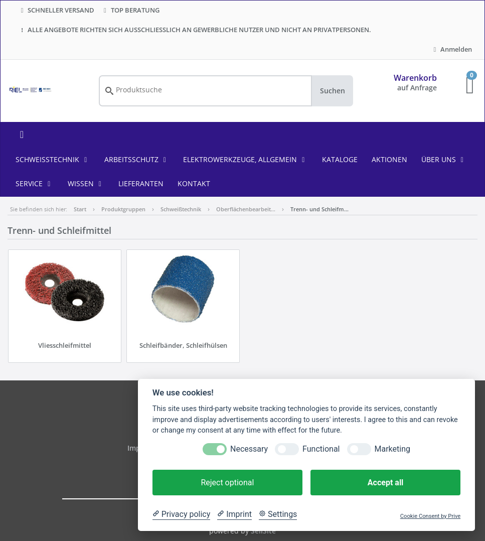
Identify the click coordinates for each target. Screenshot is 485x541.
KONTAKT (194, 183)
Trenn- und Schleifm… (319, 209)
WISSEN (86, 183)
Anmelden (451, 49)
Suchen (332, 90)
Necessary (249, 449)
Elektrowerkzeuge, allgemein (245, 159)
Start (80, 209)
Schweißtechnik (53, 159)
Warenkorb (415, 77)
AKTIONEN (389, 159)
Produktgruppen (123, 209)
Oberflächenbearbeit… (245, 209)
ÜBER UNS (444, 159)
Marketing (392, 449)
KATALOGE (340, 159)
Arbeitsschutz (137, 159)
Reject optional (227, 482)
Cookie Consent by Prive (430, 516)
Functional (321, 449)
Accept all (385, 482)
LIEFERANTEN (141, 183)
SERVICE (35, 183)
